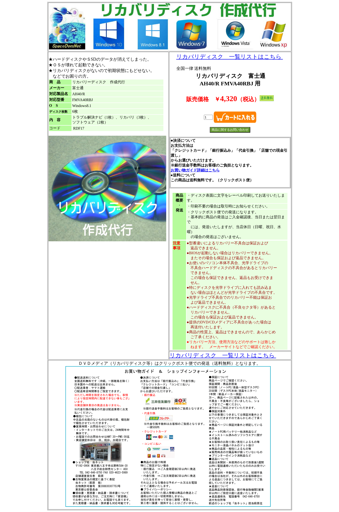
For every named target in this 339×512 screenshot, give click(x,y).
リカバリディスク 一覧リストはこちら (229, 57)
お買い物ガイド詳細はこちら (195, 170)
